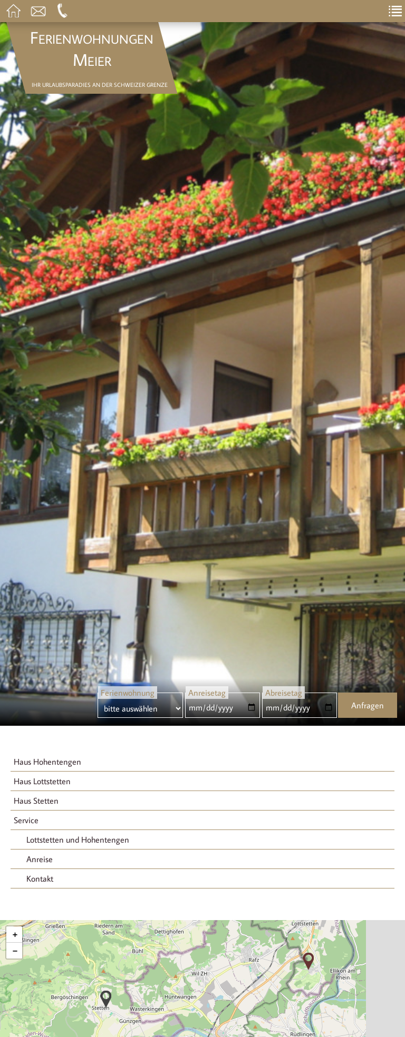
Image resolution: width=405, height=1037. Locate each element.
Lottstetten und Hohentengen (77, 839)
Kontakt (39, 878)
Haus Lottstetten (42, 781)
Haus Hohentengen (47, 761)
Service (26, 820)
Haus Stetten (36, 800)
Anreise (39, 859)
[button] (105, 999)
